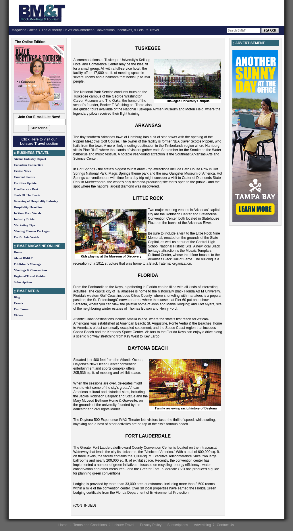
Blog (17, 297)
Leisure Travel (123, 525)
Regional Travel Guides (29, 276)
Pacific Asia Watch (26, 237)
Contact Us (225, 525)
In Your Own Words (27, 213)
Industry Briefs (24, 219)
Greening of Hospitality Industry (36, 201)
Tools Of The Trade (27, 195)
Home (18, 252)
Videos (18, 315)
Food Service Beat (26, 189)
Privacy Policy (150, 525)
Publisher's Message (27, 264)
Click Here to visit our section (39, 141)
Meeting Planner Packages (31, 231)
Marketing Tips (24, 225)
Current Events (24, 177)
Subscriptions (23, 282)
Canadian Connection (28, 165)
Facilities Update (25, 183)
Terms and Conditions (90, 525)
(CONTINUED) (84, 505)
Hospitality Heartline (28, 207)
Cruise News (22, 171)
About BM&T (23, 258)
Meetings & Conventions (30, 270)
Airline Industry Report (30, 159)
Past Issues (21, 309)
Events (18, 303)
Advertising (202, 525)
